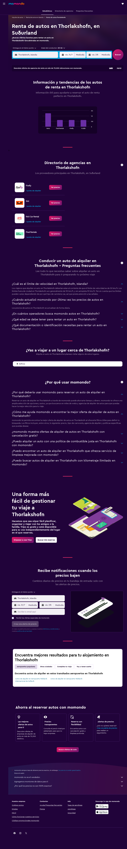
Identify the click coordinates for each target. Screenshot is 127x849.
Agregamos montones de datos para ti (68, 781)
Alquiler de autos (17, 17)
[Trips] (4, 28)
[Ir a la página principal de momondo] (16, 3)
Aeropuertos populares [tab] (26, 667)
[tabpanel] (67, 122)
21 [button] (31, 94)
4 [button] (53, 77)
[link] (55, 187)
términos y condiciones (50, 629)
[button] (4, 3)
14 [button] (31, 89)
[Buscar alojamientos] (4, 16)
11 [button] (53, 83)
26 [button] (59, 94)
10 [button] (48, 83)
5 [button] (59, 77)
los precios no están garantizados (69, 770)
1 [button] (36, 77)
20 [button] (25, 94)
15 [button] (36, 89)
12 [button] (59, 83)
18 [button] (54, 89)
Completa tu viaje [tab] (64, 667)
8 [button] (36, 83)
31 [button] (48, 100)
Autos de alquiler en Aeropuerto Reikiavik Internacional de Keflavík (31, 680)
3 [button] (48, 77)
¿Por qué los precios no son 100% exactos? (68, 785)
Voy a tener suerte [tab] (84, 667)
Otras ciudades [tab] (46, 667)
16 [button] (42, 89)
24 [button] (48, 94)
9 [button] (42, 83)
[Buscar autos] (4, 21)
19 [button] (59, 89)
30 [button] (42, 100)
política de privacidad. (24, 631)
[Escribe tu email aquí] (41, 611)
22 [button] (36, 94)
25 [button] (54, 94)
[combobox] (23, 48)
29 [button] (36, 100)
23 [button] (42, 94)
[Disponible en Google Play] (102, 806)
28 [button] (31, 100)
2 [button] (42, 77)
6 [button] (24, 83)
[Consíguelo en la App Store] (102, 812)
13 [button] (25, 89)
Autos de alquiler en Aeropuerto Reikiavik (66, 679)
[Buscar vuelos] (4, 11)
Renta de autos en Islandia (34, 17)
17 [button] (48, 89)
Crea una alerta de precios (107, 728)
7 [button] (30, 83)
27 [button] (25, 100)
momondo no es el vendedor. (68, 777)
